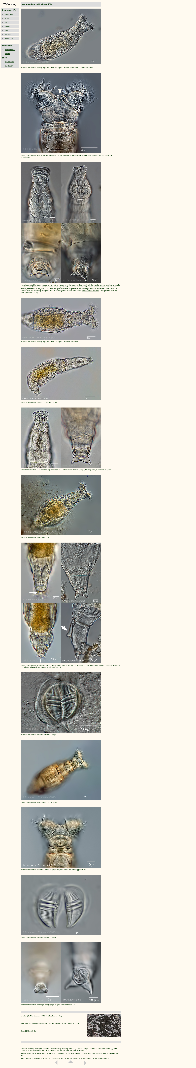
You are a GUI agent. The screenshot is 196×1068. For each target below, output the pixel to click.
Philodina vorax (72, 342)
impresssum (9, 62)
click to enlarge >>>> (70, 1023)
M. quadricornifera (73, 68)
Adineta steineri (87, 68)
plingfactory (9, 66)
